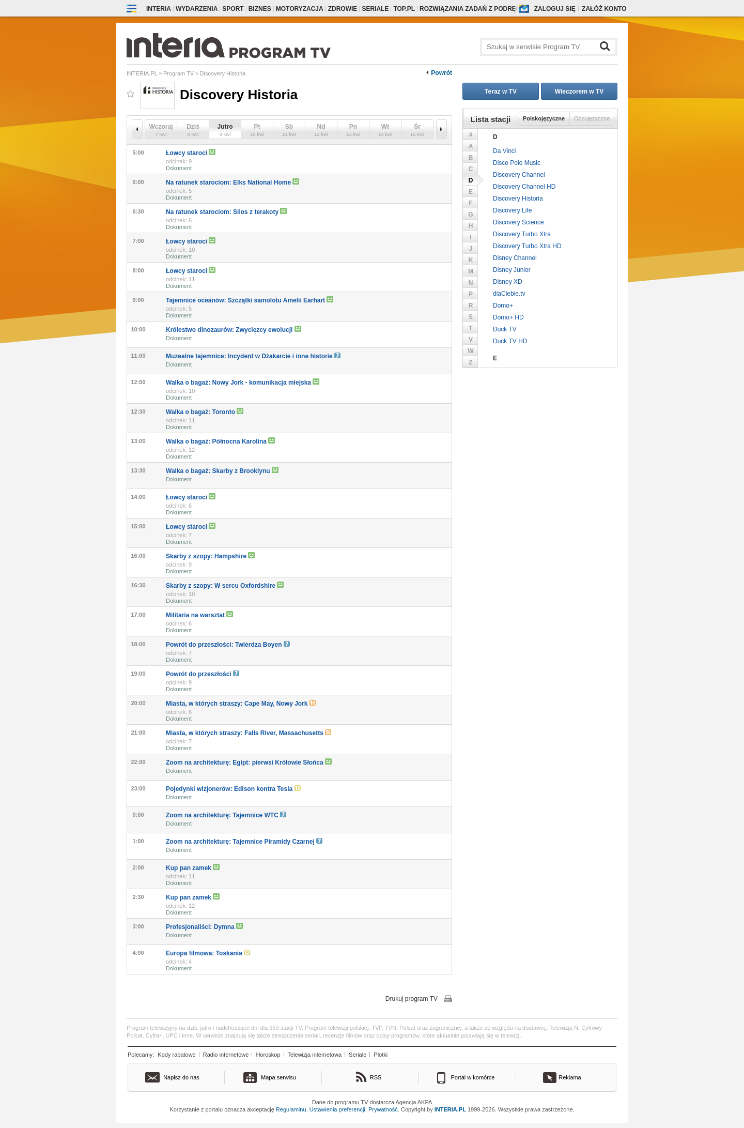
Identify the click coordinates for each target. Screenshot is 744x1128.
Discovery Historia (518, 198)
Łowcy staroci (190, 153)
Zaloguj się (555, 8)
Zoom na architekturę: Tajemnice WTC (226, 815)
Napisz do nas (181, 1077)
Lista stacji (491, 119)
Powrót (441, 73)
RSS (376, 1077)
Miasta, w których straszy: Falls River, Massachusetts (248, 733)
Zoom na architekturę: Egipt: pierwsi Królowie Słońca (249, 762)
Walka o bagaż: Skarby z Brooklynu (222, 471)
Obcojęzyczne (592, 118)
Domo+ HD (508, 317)
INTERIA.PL (450, 1109)
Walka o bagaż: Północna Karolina (220, 441)
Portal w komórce (473, 1077)
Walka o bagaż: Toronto (204, 412)
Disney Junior (512, 269)
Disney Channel (515, 258)
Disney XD (507, 281)
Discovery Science (518, 222)
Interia (158, 8)
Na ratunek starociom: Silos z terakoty (226, 212)
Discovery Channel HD (524, 186)
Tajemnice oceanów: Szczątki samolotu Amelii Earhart (249, 300)
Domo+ (503, 305)
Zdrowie (343, 8)
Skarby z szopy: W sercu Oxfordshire (225, 585)
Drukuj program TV (411, 998)
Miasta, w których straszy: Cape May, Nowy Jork (241, 703)
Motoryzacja (299, 8)
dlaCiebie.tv (509, 293)
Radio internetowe (226, 1054)
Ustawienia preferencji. (338, 1109)
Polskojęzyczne (544, 118)
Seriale (375, 8)
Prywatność (383, 1109)
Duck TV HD (510, 341)
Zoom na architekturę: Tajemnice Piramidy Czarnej (244, 841)
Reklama (570, 1077)
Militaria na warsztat (199, 615)
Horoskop (268, 1054)
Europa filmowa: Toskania (208, 953)
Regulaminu (291, 1109)
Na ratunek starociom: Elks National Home (232, 182)
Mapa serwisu (278, 1077)
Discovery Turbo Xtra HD (527, 246)
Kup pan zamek (193, 868)
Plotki (381, 1054)
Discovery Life (512, 210)
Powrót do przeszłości (202, 674)
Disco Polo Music (516, 162)
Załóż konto (604, 8)
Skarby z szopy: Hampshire (210, 556)
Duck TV (505, 329)
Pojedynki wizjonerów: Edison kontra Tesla (233, 788)
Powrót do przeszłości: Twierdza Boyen (228, 644)
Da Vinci (504, 151)
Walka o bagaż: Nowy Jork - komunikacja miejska (242, 382)
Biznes (260, 8)
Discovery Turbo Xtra (522, 234)
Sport (232, 8)
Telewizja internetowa (315, 1054)
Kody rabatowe (176, 1054)
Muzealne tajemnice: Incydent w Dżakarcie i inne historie (253, 356)
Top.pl (404, 8)
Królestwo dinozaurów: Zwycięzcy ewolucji (233, 329)
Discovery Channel (519, 174)
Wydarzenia (197, 8)
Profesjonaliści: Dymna (204, 927)
